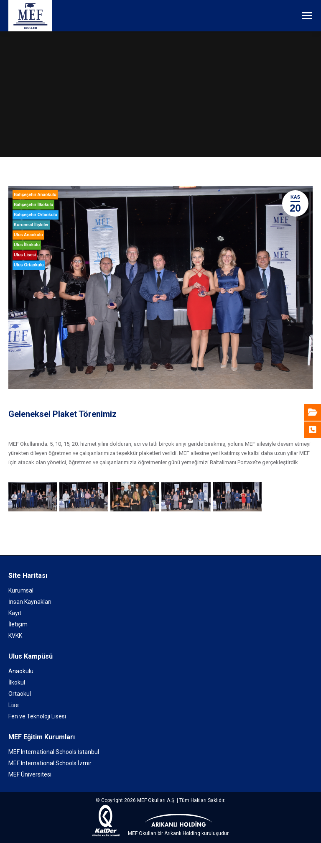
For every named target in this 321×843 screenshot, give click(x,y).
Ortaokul (19, 694)
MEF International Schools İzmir (50, 763)
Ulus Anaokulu (28, 234)
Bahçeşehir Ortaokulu (35, 214)
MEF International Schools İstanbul (53, 752)
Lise (13, 705)
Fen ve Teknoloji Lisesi (37, 716)
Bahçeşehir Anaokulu (35, 194)
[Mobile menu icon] (307, 15)
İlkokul (16, 682)
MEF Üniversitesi (29, 774)
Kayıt (14, 613)
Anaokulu (20, 671)
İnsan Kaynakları (29, 602)
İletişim (18, 624)
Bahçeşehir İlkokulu (33, 204)
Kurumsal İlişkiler (31, 224)
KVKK (15, 636)
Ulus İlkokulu (27, 245)
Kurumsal (20, 590)
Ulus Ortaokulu (29, 265)
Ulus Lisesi (25, 255)
